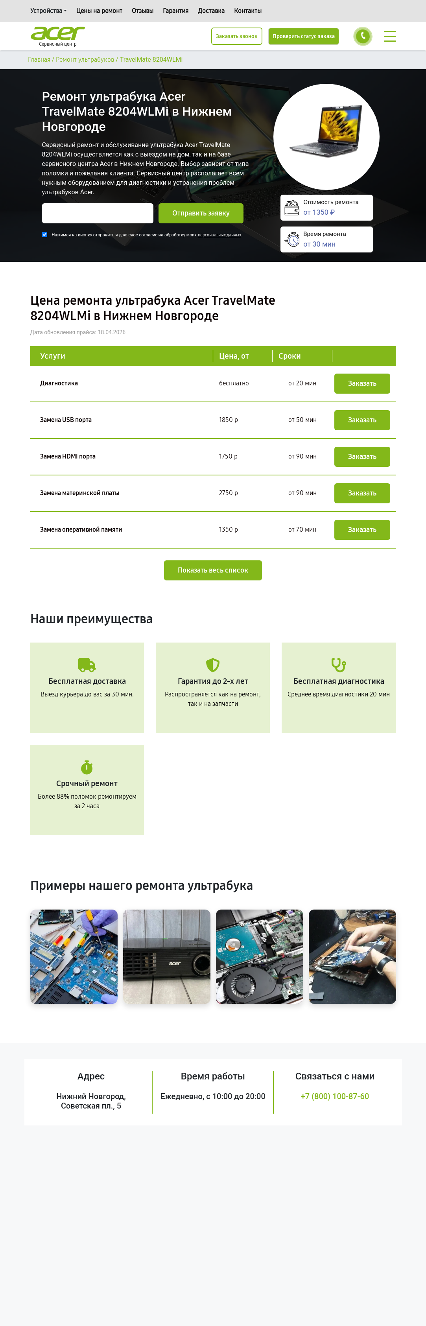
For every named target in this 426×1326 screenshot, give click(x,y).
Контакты (248, 11)
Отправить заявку (201, 213)
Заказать (362, 383)
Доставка (211, 11)
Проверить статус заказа (304, 36)
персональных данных (219, 235)
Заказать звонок (237, 36)
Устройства (46, 11)
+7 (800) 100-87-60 (335, 1096)
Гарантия (175, 11)
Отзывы (142, 11)
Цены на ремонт (99, 11)
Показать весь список (213, 570)
